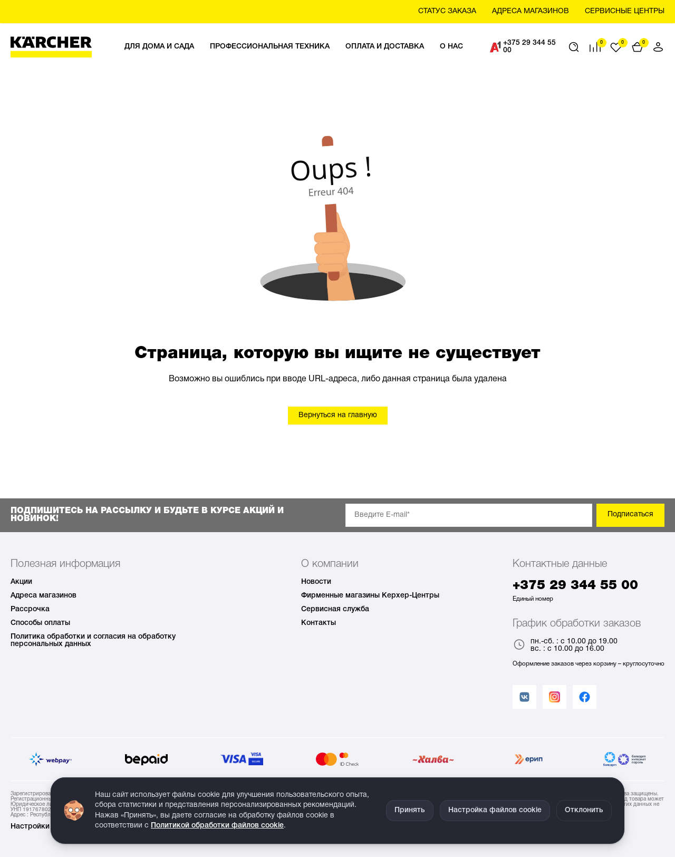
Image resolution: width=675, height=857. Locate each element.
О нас (451, 46)
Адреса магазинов (43, 595)
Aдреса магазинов (530, 11)
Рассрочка (30, 609)
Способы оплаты (40, 623)
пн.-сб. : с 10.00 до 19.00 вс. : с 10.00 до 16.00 (565, 645)
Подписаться (630, 514)
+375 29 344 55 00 (523, 47)
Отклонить (584, 810)
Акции (21, 582)
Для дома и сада (159, 46)
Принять (409, 810)
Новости (316, 582)
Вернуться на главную (337, 415)
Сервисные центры (624, 11)
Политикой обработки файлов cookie (217, 825)
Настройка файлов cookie (495, 810)
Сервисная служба (335, 609)
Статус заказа (447, 11)
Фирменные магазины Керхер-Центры (370, 595)
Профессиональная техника (270, 46)
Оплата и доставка (384, 46)
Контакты (318, 623)
